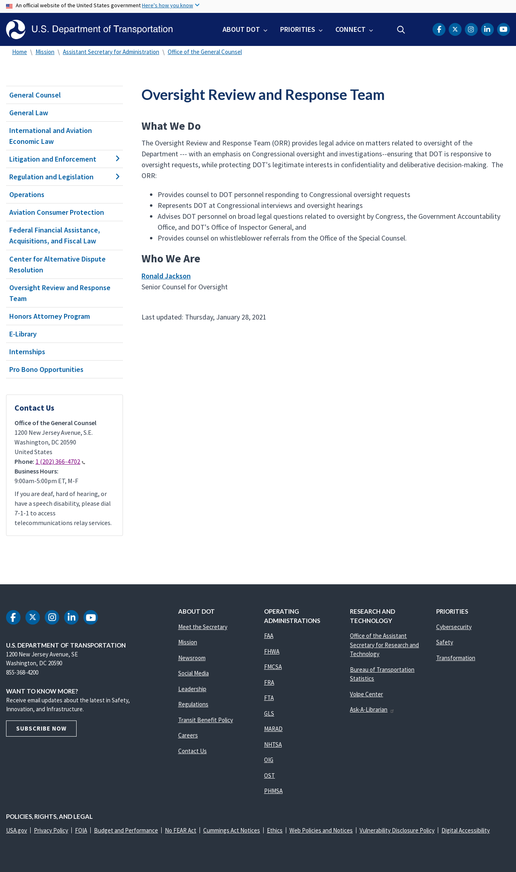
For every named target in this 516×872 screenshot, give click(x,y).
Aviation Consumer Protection (56, 212)
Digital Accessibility (465, 830)
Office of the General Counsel (205, 52)
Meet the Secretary (202, 627)
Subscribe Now (41, 728)
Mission (44, 52)
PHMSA (273, 791)
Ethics (275, 830)
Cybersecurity (454, 627)
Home (19, 52)
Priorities (297, 29)
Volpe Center (366, 694)
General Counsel (35, 95)
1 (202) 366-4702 (60, 461)
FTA (269, 698)
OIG (268, 760)
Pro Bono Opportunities (46, 369)
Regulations (193, 704)
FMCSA (273, 667)
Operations (26, 194)
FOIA (81, 830)
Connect (350, 29)
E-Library (23, 333)
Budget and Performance (126, 830)
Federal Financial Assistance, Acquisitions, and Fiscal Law (54, 235)
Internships (27, 351)
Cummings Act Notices (231, 830)
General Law (28, 112)
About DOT (241, 29)
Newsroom (192, 658)
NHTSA (273, 744)
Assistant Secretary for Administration (111, 52)
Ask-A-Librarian (372, 709)
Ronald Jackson (166, 275)
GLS (269, 713)
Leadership (192, 689)
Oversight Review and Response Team (59, 293)
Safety (444, 642)
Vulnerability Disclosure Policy (397, 830)
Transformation (455, 658)
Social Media (193, 673)
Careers (188, 735)
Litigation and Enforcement (64, 159)
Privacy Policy (51, 830)
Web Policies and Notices (321, 830)
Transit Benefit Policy (205, 720)
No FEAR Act (180, 830)
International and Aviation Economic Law (50, 136)
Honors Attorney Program (49, 316)
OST (269, 775)
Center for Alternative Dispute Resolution (57, 264)
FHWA (271, 651)
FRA (269, 682)
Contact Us (192, 751)
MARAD (273, 729)
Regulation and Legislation (64, 176)
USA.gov (16, 830)
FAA (268, 635)
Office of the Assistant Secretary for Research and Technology (384, 645)
